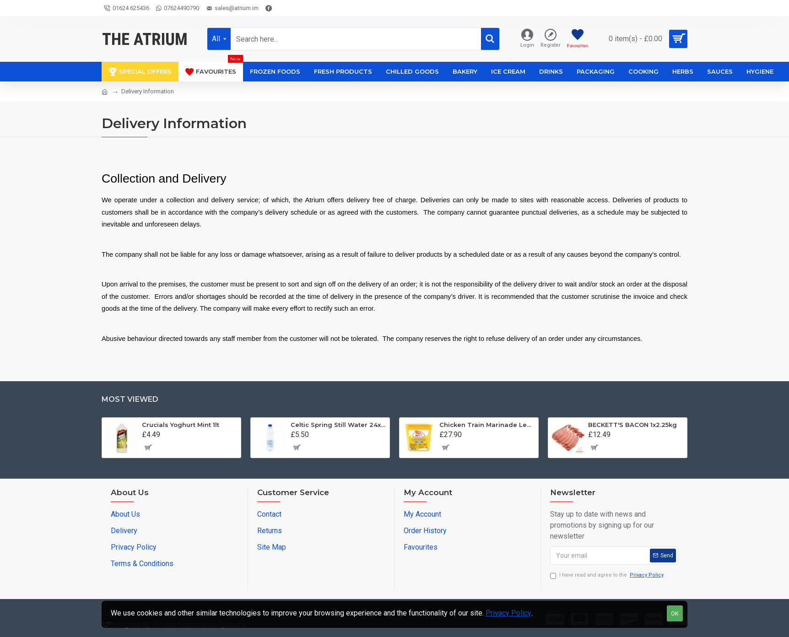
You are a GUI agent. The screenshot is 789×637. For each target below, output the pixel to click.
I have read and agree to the (607, 575)
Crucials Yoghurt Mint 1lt (180, 424)
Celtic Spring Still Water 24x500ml (338, 424)
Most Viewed (130, 399)
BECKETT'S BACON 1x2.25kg (632, 424)
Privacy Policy (508, 613)
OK (675, 613)
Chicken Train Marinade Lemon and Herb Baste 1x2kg (487, 424)
